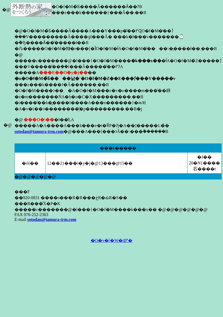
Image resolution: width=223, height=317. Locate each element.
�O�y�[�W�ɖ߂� (112, 240)
